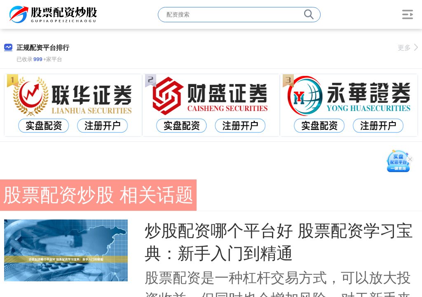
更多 (408, 47)
